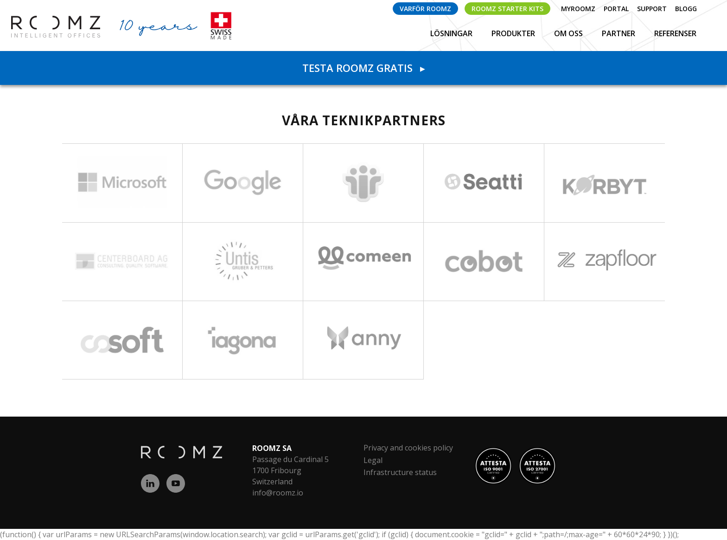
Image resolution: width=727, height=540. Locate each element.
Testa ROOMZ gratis (363, 68)
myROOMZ (578, 8)
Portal (616, 8)
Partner (619, 33)
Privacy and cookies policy (408, 448)
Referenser (675, 33)
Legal (373, 460)
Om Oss (569, 33)
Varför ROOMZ (425, 8)
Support (652, 8)
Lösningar (452, 33)
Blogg (686, 8)
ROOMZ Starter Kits (507, 8)
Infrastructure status (400, 472)
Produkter (514, 33)
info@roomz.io (277, 493)
